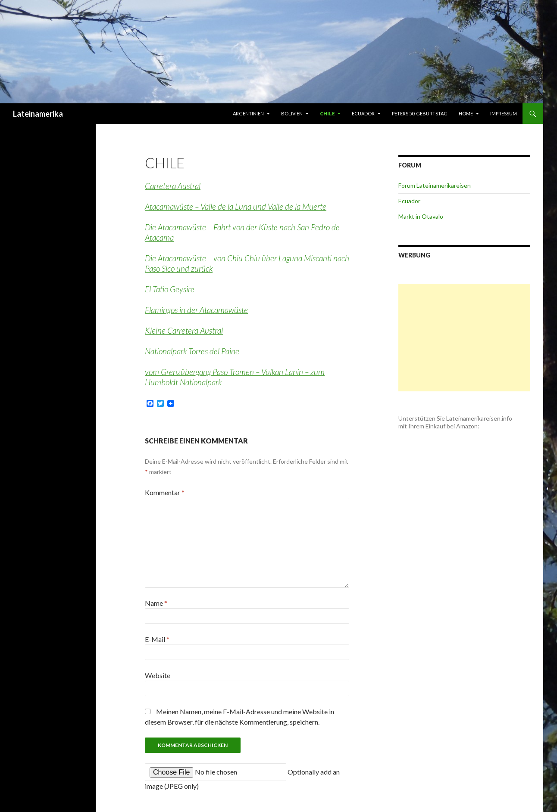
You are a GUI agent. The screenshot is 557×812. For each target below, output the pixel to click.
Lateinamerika (38, 113)
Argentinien (248, 113)
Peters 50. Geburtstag (419, 113)
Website (157, 675)
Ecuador (363, 113)
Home (466, 113)
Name (156, 603)
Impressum (503, 113)
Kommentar (165, 492)
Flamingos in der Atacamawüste (196, 310)
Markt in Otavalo (420, 216)
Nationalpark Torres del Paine (192, 351)
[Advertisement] (464, 337)
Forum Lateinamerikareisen (434, 185)
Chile (327, 113)
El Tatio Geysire (169, 289)
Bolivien (292, 113)
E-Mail (157, 639)
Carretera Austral (172, 186)
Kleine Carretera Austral (184, 330)
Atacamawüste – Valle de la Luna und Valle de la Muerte (235, 206)
